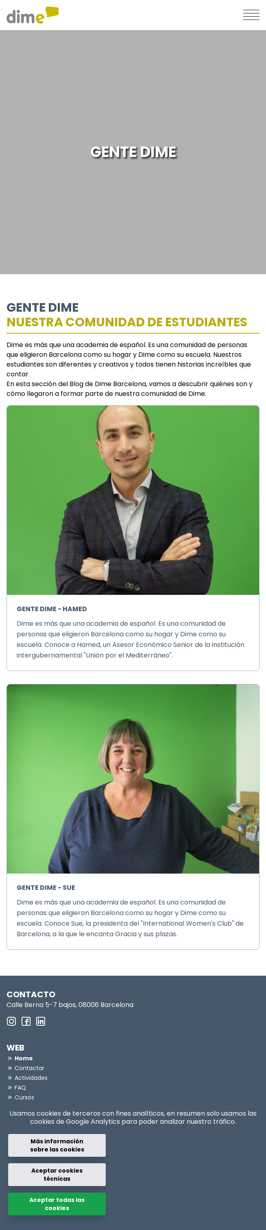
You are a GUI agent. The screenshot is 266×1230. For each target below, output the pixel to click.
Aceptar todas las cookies (57, 1204)
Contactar (29, 1068)
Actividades (31, 1078)
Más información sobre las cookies (57, 1145)
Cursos (24, 1097)
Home (24, 1058)
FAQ (20, 1088)
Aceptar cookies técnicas (57, 1175)
